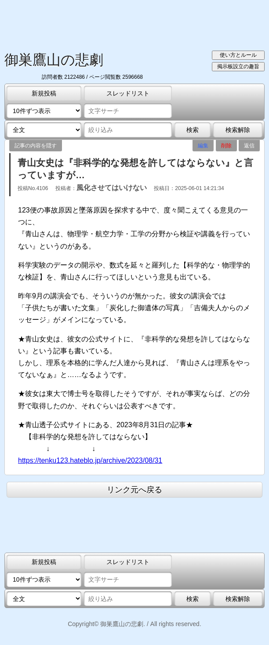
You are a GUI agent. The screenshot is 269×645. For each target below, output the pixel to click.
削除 (226, 146)
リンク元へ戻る (134, 489)
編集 (203, 146)
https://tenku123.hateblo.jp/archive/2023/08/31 (90, 460)
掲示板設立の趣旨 (238, 66)
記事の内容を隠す (36, 146)
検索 (192, 129)
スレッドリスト (127, 93)
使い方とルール (238, 55)
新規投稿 (44, 93)
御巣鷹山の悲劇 (53, 60)
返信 (249, 146)
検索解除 (237, 129)
